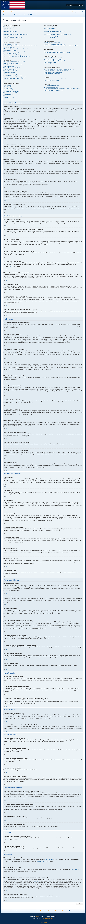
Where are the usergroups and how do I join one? (56, 31)
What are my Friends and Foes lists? (52, 51)
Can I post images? (8, 89)
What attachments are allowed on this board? (55, 79)
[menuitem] (12, 12)
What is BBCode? (7, 85)
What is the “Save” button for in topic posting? (14, 77)
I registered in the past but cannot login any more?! (15, 34)
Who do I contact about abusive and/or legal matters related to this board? (62, 88)
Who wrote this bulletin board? (51, 85)
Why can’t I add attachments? (10, 72)
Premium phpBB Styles (47, 918)
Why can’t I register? (8, 30)
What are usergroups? (49, 30)
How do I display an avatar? (10, 53)
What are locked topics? (9, 96)
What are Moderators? (49, 28)
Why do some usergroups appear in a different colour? (57, 34)
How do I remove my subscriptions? (52, 73)
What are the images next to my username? (14, 52)
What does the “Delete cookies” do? (12, 39)
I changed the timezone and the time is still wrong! (15, 49)
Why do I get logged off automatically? (12, 37)
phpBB (12, 266)
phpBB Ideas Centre (76, 869)
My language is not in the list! (10, 50)
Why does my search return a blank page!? (54, 60)
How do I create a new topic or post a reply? (14, 61)
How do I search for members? (51, 62)
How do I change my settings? (10, 44)
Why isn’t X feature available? (51, 87)
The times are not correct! (9, 47)
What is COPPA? (7, 28)
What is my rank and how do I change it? (13, 55)
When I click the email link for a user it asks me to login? (16, 56)
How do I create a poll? (8, 66)
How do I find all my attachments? (52, 80)
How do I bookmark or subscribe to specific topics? (56, 70)
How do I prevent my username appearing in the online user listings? (20, 45)
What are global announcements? (11, 91)
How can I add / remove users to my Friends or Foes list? (57, 52)
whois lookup (36, 881)
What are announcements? (10, 93)
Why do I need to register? (9, 27)
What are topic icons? (8, 97)
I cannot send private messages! (52, 42)
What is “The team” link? (49, 37)
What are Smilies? (7, 88)
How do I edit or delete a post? (10, 63)
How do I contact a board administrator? (53, 90)
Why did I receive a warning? (10, 74)
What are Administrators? (50, 27)
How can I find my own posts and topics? (53, 64)
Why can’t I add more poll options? (11, 68)
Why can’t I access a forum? (10, 71)
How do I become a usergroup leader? (53, 33)
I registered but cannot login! (10, 31)
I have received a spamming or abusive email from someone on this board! (62, 45)
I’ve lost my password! (8, 36)
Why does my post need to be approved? (13, 78)
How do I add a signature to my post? (12, 64)
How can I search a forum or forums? (53, 57)
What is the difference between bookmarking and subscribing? (59, 69)
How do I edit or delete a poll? (10, 69)
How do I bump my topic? (9, 80)
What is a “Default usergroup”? (51, 36)
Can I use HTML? (7, 86)
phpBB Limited (48, 859)
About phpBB (40, 861)
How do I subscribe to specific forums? (53, 72)
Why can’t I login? (7, 33)
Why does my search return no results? (53, 59)
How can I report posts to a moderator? (12, 75)
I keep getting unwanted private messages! (54, 44)
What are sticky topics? (8, 94)
